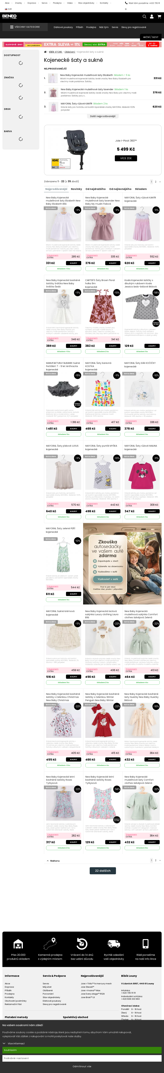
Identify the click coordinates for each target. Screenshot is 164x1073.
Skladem (145, 189)
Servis (44, 3)
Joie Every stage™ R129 (93, 989)
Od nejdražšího (98, 189)
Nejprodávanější (57, 189)
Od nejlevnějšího (123, 189)
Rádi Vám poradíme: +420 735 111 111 (142, 6)
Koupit (73, 262)
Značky (18, 3)
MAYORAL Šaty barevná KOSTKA (98, 365)
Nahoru (53, 856)
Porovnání (48, 989)
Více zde (126, 158)
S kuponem (53, 254)
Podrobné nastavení (16, 1058)
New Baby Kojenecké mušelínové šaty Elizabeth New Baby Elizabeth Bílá (63, 202)
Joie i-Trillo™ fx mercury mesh (96, 979)
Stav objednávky (86, 3)
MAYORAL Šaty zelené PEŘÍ (60, 528)
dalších (102, 867)
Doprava (32, 3)
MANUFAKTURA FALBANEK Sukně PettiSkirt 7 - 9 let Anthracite (63, 365)
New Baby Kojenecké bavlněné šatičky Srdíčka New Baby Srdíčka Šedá (63, 284)
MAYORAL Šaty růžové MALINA (141, 446)
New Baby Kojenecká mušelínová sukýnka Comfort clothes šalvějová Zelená (141, 613)
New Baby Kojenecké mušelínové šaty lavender (87, 89)
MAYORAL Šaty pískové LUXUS (62, 446)
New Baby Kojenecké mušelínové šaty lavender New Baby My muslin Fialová (103, 202)
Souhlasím (10, 1050)
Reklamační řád (13, 1000)
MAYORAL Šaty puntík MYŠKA (101, 446)
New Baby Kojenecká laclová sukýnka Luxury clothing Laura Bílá (102, 613)
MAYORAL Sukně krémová (60, 610)
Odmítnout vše (82, 1066)
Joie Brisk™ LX (88, 993)
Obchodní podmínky (15, 996)
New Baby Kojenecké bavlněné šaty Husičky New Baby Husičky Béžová (142, 695)
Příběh (79, 27)
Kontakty (104, 3)
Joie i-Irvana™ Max (90, 986)
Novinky (78, 189)
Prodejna (57, 3)
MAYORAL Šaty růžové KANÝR (76, 103)
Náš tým (104, 27)
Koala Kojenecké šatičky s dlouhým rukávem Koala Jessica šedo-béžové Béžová (141, 284)
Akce (7, 3)
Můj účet (47, 982)
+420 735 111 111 (128, 988)
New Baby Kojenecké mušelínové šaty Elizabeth (86, 75)
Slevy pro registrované (133, 27)
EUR (8, 9)
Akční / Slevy (150, 37)
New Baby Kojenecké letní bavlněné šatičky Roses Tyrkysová (60, 778)
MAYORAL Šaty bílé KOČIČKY (140, 363)
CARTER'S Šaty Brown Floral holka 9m (100, 283)
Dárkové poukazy (63, 27)
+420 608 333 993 (130, 994)
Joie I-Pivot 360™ (126, 141)
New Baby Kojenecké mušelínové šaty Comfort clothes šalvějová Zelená (139, 778)
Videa (70, 3)
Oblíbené (48, 986)
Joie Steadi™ (87, 982)
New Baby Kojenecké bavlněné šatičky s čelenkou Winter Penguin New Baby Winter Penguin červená (102, 697)
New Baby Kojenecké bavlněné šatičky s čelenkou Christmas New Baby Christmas (63, 695)
